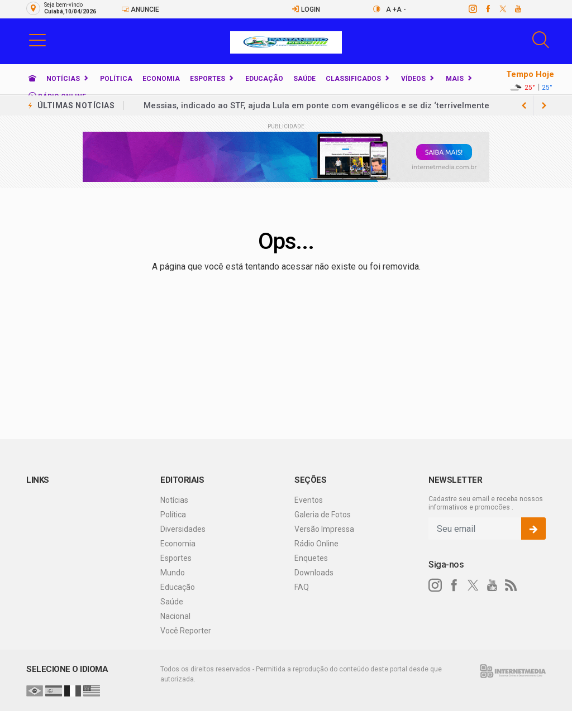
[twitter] (502, 9)
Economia (161, 79)
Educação (264, 79)
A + (391, 9)
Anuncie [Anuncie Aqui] (140, 9)
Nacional (175, 616)
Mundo (172, 572)
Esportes (207, 79)
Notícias (63, 79)
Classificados (353, 79)
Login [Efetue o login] (306, 9)
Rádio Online (316, 543)
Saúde (304, 79)
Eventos (308, 500)
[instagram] (472, 9)
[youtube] (517, 9)
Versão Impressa (324, 529)
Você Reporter (185, 630)
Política (116, 79)
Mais (455, 79)
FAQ (301, 587)
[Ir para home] (32, 79)
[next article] (524, 105)
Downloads (313, 572)
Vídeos (413, 79)
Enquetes (311, 558)
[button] (37, 39)
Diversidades (183, 529)
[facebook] (487, 9)
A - (401, 9)
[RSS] (511, 585)
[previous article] (544, 105)
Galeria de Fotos (322, 514)
